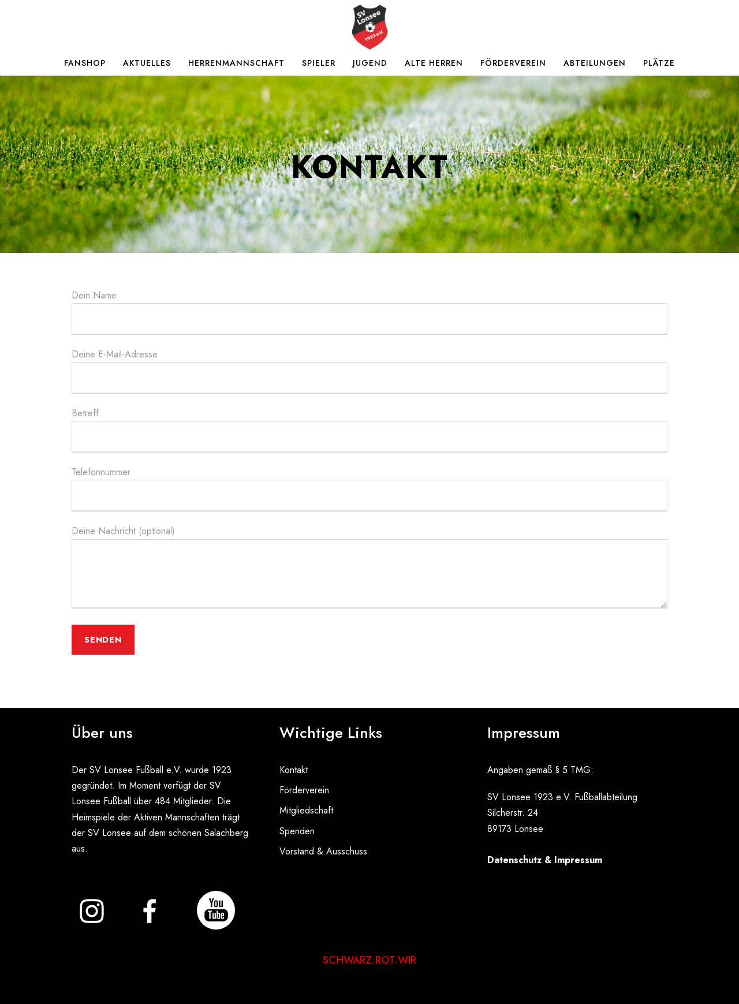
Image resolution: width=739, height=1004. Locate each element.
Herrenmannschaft (236, 63)
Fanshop (85, 63)
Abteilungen (594, 63)
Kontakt (293, 770)
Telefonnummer (369, 488)
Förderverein (513, 63)
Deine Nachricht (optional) (369, 568)
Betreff (369, 429)
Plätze (659, 63)
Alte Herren (434, 63)
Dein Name (369, 312)
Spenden (297, 831)
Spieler (318, 63)
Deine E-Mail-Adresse (369, 371)
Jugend (370, 63)
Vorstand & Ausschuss (323, 851)
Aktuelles (147, 63)
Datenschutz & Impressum (544, 860)
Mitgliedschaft (306, 810)
